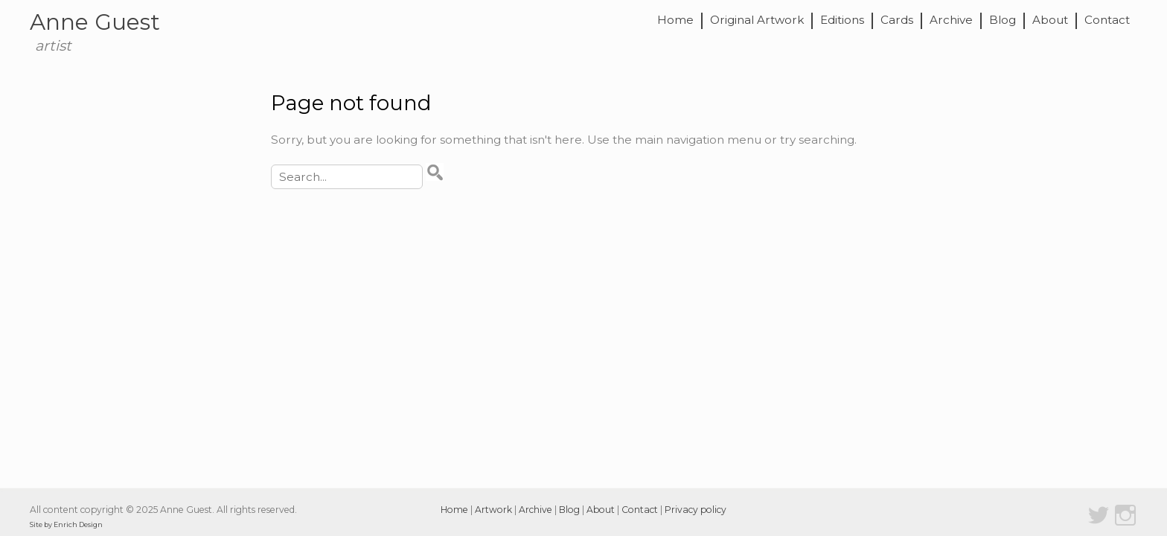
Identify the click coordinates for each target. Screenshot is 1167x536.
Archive (951, 20)
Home (675, 20)
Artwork (493, 509)
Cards (896, 20)
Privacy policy (695, 509)
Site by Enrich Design (66, 524)
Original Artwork (757, 20)
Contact (1107, 20)
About (1050, 20)
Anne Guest (95, 21)
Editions (842, 20)
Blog (1002, 20)
